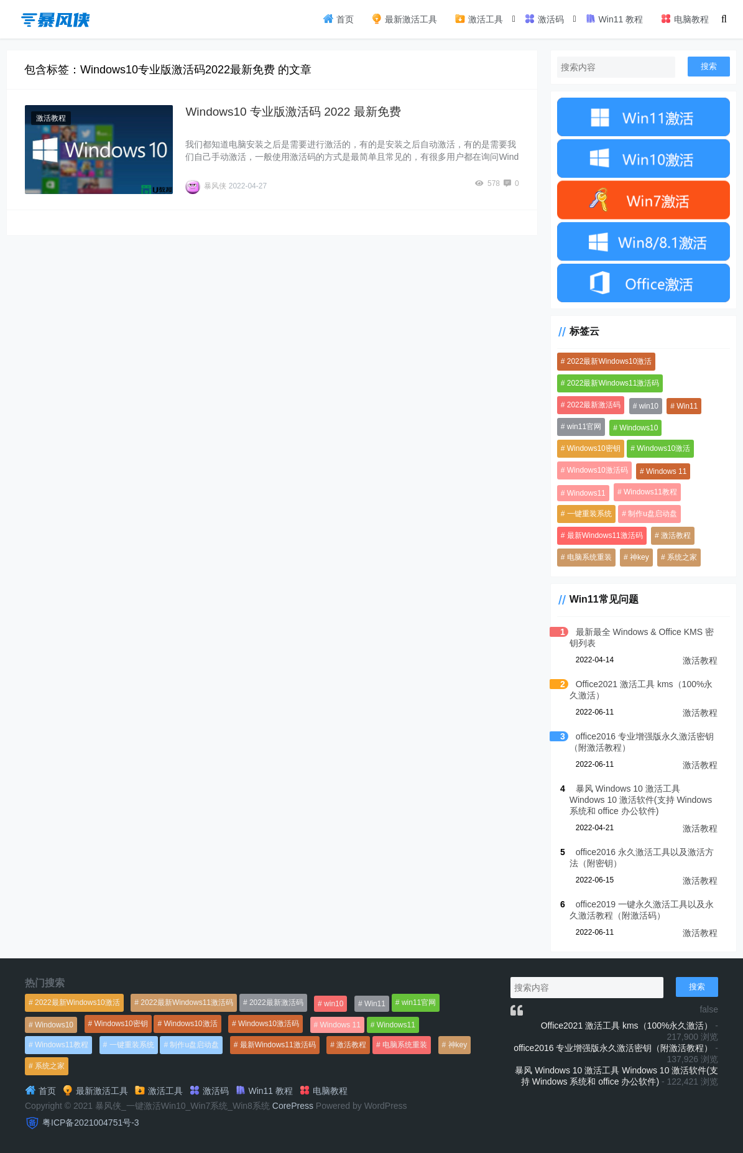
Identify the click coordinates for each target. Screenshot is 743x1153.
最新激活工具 (404, 18)
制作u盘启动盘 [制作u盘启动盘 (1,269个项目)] (652, 513)
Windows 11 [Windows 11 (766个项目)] (666, 471)
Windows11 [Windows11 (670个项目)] (586, 493)
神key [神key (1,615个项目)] (639, 557)
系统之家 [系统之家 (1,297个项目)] (682, 557)
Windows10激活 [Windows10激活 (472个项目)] (663, 448)
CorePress (292, 1106)
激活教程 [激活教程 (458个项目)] (676, 535)
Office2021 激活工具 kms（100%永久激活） (627, 1025)
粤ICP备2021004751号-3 (90, 1123)
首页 (338, 18)
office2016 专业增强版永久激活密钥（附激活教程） (613, 1048)
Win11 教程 (614, 18)
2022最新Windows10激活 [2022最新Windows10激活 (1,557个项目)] (609, 361)
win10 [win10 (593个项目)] (648, 406)
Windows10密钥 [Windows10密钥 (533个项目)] (594, 448)
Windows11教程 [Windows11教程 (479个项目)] (650, 492)
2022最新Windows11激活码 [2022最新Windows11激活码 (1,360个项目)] (613, 383)
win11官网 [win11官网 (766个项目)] (584, 426)
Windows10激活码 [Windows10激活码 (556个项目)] (597, 470)
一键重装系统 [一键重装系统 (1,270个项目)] (589, 513)
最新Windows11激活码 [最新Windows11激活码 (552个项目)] (605, 535)
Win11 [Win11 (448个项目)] (687, 406)
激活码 (544, 18)
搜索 (709, 66)
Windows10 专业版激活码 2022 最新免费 (292, 111)
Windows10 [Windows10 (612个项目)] (638, 428)
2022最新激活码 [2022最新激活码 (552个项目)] (594, 405)
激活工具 (479, 18)
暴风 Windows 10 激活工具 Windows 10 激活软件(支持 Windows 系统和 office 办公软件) (641, 800)
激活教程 (51, 118)
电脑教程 (684, 18)
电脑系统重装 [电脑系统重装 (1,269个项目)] (589, 557)
